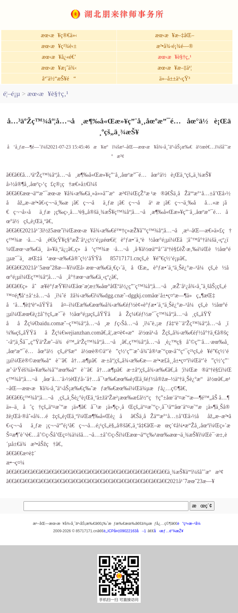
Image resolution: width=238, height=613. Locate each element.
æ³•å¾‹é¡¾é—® (174, 46)
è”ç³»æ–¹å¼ (190, 523)
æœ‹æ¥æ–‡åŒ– (174, 35)
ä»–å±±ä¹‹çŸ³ (174, 79)
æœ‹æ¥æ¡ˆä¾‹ (59, 68)
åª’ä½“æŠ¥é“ (59, 79)
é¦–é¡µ (11, 93)
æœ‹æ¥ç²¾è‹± (59, 46)
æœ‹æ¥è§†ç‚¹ (174, 57)
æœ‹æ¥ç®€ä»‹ (59, 35)
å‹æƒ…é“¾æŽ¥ (168, 531)
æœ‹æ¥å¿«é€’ (59, 57)
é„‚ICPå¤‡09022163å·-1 (125, 531)
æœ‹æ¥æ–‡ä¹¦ (175, 68)
